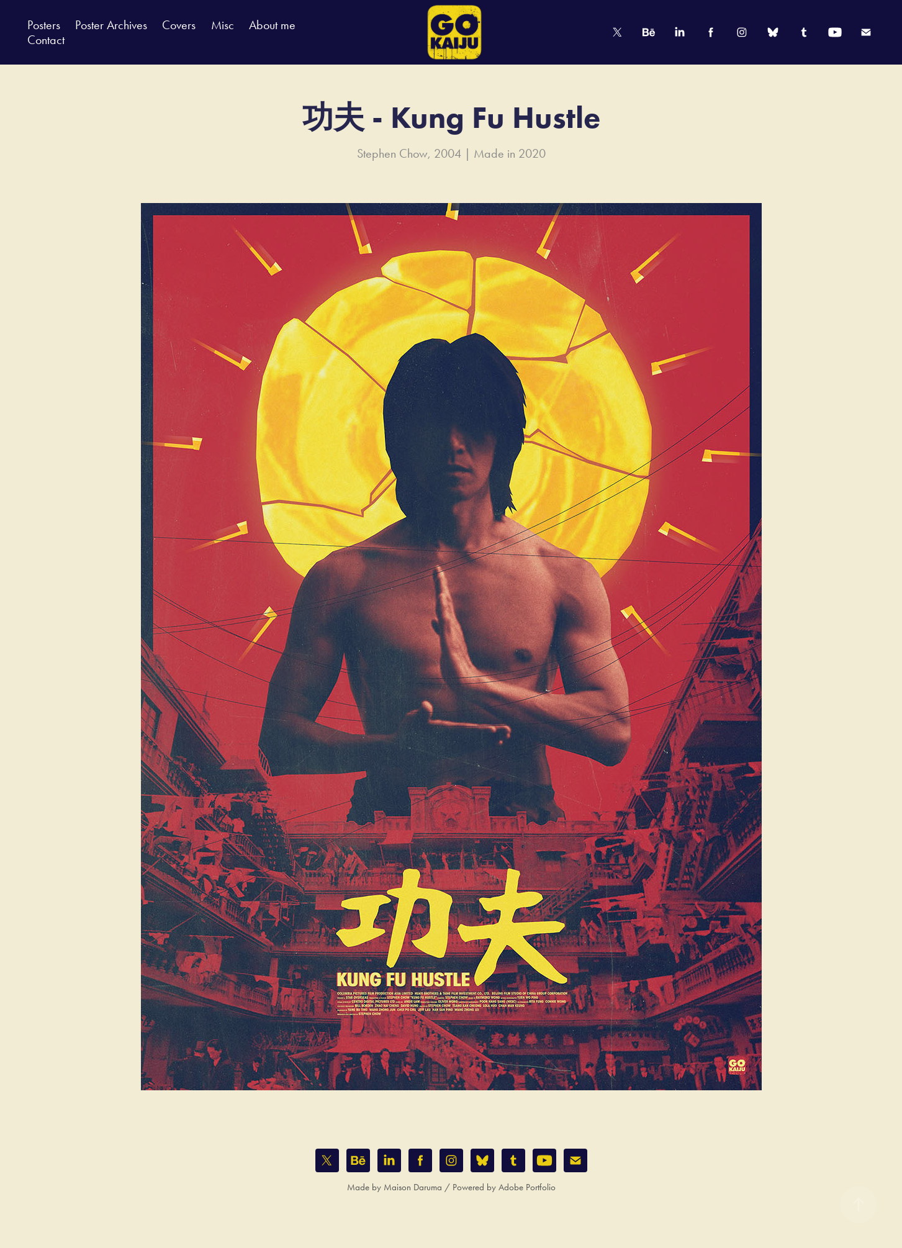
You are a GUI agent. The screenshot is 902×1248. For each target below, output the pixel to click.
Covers (179, 24)
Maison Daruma (413, 1187)
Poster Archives (111, 24)
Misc (222, 24)
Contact (46, 39)
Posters (43, 24)
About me (272, 24)
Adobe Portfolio (527, 1187)
